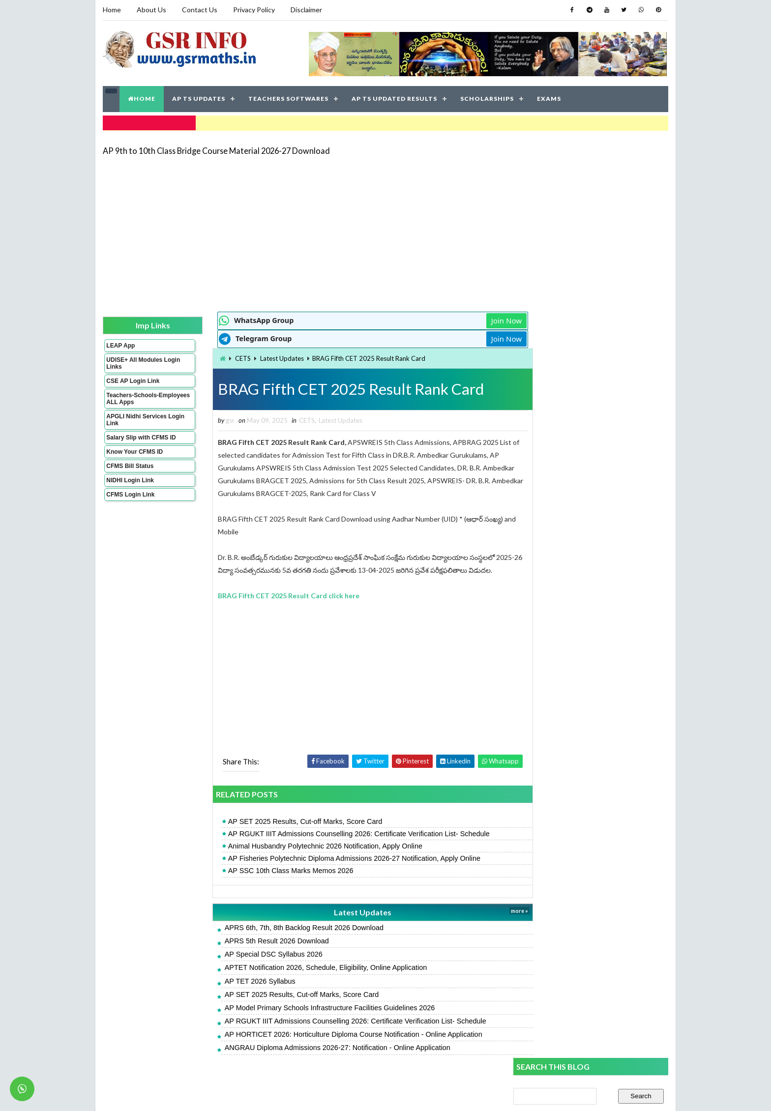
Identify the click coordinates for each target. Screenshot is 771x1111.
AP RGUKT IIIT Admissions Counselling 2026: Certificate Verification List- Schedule (340, 833)
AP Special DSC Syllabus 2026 (255, 954)
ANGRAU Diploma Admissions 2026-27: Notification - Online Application (319, 1047)
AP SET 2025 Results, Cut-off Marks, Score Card (286, 821)
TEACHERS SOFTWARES (288, 98)
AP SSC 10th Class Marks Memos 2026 (272, 870)
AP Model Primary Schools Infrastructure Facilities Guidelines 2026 (311, 1007)
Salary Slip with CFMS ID (141, 436)
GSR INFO (195, 1093)
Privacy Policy (254, 9)
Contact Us (199, 9)
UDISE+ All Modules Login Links (134, 362)
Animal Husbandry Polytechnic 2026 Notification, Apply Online (306, 845)
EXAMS (549, 98)
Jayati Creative (339, 1093)
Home (112, 9)
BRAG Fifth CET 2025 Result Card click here (270, 595)
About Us (151, 9)
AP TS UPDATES (198, 98)
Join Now (478, 319)
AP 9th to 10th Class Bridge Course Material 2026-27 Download (216, 149)
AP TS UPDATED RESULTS (394, 98)
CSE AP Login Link (132, 380)
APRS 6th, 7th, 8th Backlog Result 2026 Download (285, 927)
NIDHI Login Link (130, 479)
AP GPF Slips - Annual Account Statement (578, 793)
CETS (224, 357)
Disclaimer (306, 9)
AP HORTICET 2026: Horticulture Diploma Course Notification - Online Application (335, 1034)
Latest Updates (263, 357)
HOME (141, 98)
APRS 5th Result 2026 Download (258, 940)
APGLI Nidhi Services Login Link (136, 419)
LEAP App (120, 344)
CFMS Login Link (130, 493)
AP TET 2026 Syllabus (241, 980)
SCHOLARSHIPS (487, 98)
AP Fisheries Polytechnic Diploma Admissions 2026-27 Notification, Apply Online (335, 858)
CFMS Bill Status (129, 465)
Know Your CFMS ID (134, 450)
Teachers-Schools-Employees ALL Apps (136, 398)
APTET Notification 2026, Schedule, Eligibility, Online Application (307, 967)
